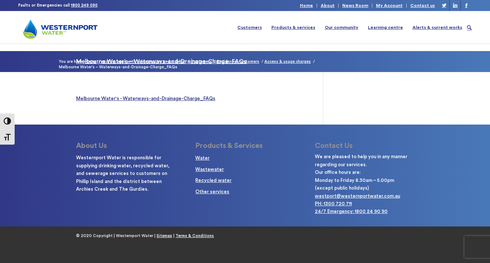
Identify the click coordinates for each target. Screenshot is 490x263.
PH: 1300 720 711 (333, 203)
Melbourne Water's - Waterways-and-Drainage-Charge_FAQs (145, 98)
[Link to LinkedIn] (455, 5)
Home (306, 5)
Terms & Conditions (195, 236)
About (328, 5)
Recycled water (213, 180)
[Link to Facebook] (466, 5)
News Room (355, 5)
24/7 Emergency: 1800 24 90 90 (351, 211)
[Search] (469, 27)
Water (202, 158)
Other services (212, 191)
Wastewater (209, 169)
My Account (389, 5)
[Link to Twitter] (444, 5)
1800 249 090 (84, 5)
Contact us (422, 5)
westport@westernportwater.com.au (357, 196)
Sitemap (164, 236)
